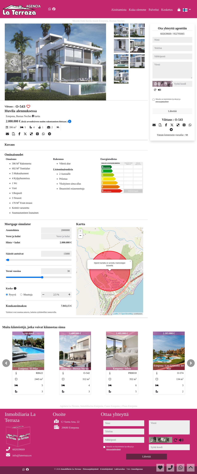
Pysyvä (12, 294)
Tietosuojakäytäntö (91, 469)
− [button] (80, 236)
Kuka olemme (137, 9)
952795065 (178, 33)
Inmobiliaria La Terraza (71, 469)
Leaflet (115, 314)
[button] (6, 363)
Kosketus (167, 9)
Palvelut (154, 9)
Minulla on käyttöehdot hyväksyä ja (168, 100)
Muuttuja (27, 294)
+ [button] (80, 231)
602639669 (165, 33)
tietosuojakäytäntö (162, 102)
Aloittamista (118, 9)
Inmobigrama (137, 469)
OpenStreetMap (127, 314)
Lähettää (172, 111)
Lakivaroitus (119, 469)
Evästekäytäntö (106, 469)
